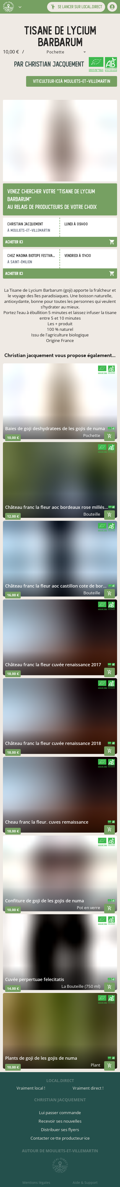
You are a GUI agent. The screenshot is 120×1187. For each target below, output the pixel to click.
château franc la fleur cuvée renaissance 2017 (53, 664)
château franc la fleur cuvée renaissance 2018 (53, 743)
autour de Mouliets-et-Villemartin (60, 1150)
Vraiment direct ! (88, 1088)
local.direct (60, 1080)
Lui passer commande (60, 1112)
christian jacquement (53, 64)
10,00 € (13, 437)
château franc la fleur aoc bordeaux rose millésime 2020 (56, 507)
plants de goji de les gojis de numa (41, 1058)
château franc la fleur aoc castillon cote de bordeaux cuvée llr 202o (56, 586)
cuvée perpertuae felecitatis (34, 979)
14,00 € (13, 988)
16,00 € (13, 595)
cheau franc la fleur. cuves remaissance (46, 822)
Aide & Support (85, 1182)
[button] (20, 7)
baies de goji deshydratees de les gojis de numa (55, 428)
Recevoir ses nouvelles (60, 1121)
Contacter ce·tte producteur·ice (60, 1138)
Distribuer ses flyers (60, 1129)
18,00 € (13, 673)
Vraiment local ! (31, 1088)
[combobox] (56, 52)
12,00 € (13, 516)
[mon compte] (112, 7)
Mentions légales (36, 1182)
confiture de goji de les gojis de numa (44, 901)
